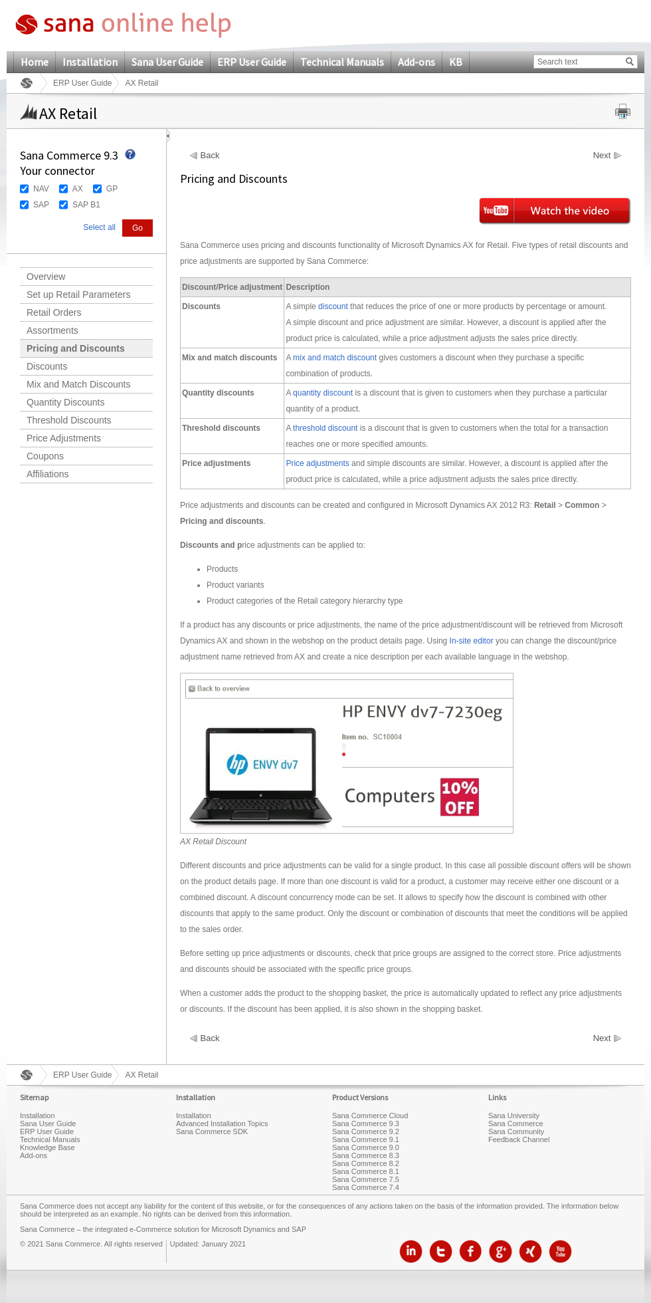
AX (77, 188)
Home (34, 61)
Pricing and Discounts (76, 348)
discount (333, 306)
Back (210, 156)
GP (112, 188)
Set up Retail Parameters (78, 294)
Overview (46, 276)
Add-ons (416, 61)
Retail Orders (54, 312)
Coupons (45, 456)
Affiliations (48, 474)
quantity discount (323, 393)
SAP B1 (86, 204)
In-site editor (472, 641)
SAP (41, 204)
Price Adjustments (64, 438)
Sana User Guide (167, 61)
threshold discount (325, 428)
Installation (90, 61)
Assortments (52, 330)
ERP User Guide (251, 61)
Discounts (47, 366)
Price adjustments (317, 463)
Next (602, 156)
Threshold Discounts (69, 420)
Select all (99, 227)
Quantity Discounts (66, 402)
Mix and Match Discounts (78, 384)
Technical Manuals (342, 61)
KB (455, 61)
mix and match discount (335, 357)
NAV (41, 188)
